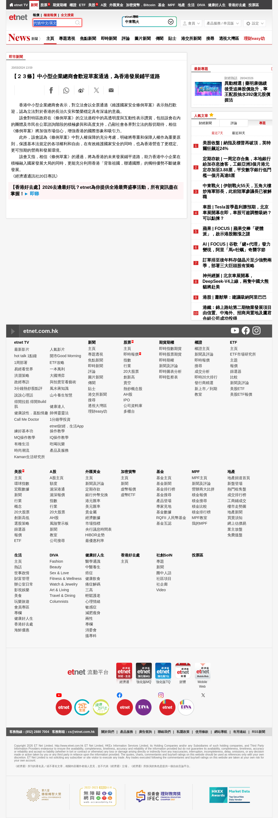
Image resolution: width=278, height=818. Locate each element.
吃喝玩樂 (57, 444)
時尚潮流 (21, 450)
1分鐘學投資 (60, 419)
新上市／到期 (206, 389)
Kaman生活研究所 (29, 457)
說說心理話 (23, 395)
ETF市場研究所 (243, 354)
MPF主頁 (199, 478)
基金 (161, 5)
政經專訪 (21, 382)
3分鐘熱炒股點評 (28, 388)
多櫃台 (129, 411)
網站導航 (220, 732)
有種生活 (21, 444)
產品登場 (163, 501)
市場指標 (92, 523)
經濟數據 (92, 518)
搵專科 (91, 635)
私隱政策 (183, 732)
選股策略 (21, 523)
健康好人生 (217, 5)
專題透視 (67, 38)
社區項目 (163, 578)
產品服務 (126, 732)
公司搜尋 (57, 540)
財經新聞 (205, 123)
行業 (127, 366)
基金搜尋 (163, 495)
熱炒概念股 (133, 389)
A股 (104, 5)
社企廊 (162, 584)
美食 (18, 595)
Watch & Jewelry (64, 584)
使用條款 (201, 732)
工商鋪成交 (236, 501)
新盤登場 (234, 483)
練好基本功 (23, 431)
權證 (72, 5)
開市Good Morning (65, 356)
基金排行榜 (165, 489)
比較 (234, 377)
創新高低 (21, 518)
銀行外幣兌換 (96, 495)
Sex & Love (59, 573)
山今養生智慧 (61, 395)
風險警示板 (59, 523)
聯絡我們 (164, 732)
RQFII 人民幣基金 (171, 518)
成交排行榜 (236, 495)
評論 (126, 38)
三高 (89, 590)
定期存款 (92, 489)
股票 (43, 5)
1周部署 (21, 362)
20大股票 (131, 371)
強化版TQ (163, 682)
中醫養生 (92, 567)
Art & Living (59, 590)
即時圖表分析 (170, 371)
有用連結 (239, 732)
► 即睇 (31, 193)
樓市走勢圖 (236, 506)
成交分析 (202, 371)
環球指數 (21, 483)
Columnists (59, 601)
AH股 (128, 394)
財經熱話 (230, 78)
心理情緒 (92, 601)
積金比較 (199, 506)
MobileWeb (202, 684)
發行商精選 (204, 383)
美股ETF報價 (241, 394)
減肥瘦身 (92, 613)
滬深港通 (57, 489)
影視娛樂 (21, 590)
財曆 (183, 682)
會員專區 (21, 607)
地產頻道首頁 (238, 478)
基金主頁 (163, 478)
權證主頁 (202, 348)
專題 (160, 561)
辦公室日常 (23, 584)
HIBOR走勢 (95, 535)
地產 (181, 5)
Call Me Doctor (26, 419)
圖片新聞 (143, 38)
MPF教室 (199, 518)
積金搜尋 (199, 501)
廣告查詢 (145, 732)
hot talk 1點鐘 (25, 356)
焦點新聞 (88, 38)
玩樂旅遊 (21, 601)
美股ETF (237, 389)
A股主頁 (57, 478)
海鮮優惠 (21, 630)
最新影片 (21, 349)
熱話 (18, 567)
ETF (82, 5)
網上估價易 (236, 523)
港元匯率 (92, 501)
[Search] (54, 23)
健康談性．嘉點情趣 (31, 413)
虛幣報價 (128, 489)
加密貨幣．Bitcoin (140, 5)
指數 (127, 360)
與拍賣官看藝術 (63, 382)
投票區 (253, 5)
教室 (198, 394)
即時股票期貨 (170, 354)
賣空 (127, 383)
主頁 (50, 38)
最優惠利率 (94, 540)
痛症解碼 (92, 584)
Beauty (56, 567)
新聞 (34, 5)
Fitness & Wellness (66, 578)
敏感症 (91, 607)
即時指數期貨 (170, 348)
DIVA (201, 5)
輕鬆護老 (92, 595)
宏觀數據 (21, 489)
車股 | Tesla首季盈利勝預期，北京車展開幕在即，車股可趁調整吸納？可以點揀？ (237, 213)
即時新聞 (109, 38)
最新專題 (201, 69)
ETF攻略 (57, 362)
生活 (191, 5)
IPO (127, 400)
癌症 (89, 573)
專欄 (18, 613)
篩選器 (235, 371)
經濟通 (124, 682)
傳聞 (160, 38)
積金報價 (199, 495)
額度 (53, 483)
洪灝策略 (21, 375)
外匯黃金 (116, 5)
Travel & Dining (62, 595)
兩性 (89, 618)
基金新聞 (163, 483)
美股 (91, 5)
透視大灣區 (229, 38)
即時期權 (166, 360)
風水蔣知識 (59, 388)
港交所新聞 (191, 38)
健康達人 (57, 406)
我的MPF (199, 523)
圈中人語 (163, 573)
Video (161, 590)
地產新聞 (234, 512)
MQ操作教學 (25, 437)
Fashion (56, 561)
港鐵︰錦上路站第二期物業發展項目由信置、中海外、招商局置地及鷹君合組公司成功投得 (237, 313)
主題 (234, 360)
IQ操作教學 (59, 437)
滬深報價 (57, 495)
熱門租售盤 (236, 489)
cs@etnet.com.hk (81, 732)
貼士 (172, 38)
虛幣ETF (128, 495)
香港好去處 (237, 5)
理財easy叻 (254, 38)
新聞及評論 (168, 366)
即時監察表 (168, 377)
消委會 (91, 630)
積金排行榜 (201, 512)
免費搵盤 (234, 535)
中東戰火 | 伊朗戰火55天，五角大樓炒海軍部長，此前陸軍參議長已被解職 (237, 191)
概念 (18, 506)
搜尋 (210, 38)
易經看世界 (23, 369)
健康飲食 (92, 578)
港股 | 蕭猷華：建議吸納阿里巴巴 (234, 297)
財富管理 (21, 578)
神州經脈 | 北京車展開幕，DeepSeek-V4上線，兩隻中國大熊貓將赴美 (236, 281)
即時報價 (132, 354)
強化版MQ (143, 682)
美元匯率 (92, 506)
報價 (234, 366)
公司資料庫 (133, 405)
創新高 (129, 377)
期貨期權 (60, 5)
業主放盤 (234, 529)
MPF (171, 5)
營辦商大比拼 (203, 489)
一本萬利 (57, 369)
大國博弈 (57, 375)
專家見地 (163, 506)
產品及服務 (59, 450)
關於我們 (107, 732)
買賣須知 (234, 518)
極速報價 (50, 15)
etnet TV (21, 5)
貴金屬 (91, 512)
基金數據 (163, 512)
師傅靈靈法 (59, 413)
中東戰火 (132, 22)
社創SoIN (164, 555)
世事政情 (21, 573)
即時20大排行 (206, 377)
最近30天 (238, 133)
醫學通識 (92, 561)
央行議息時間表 (98, 529)
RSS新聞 (258, 732)
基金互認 (163, 523)
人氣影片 (57, 349)
